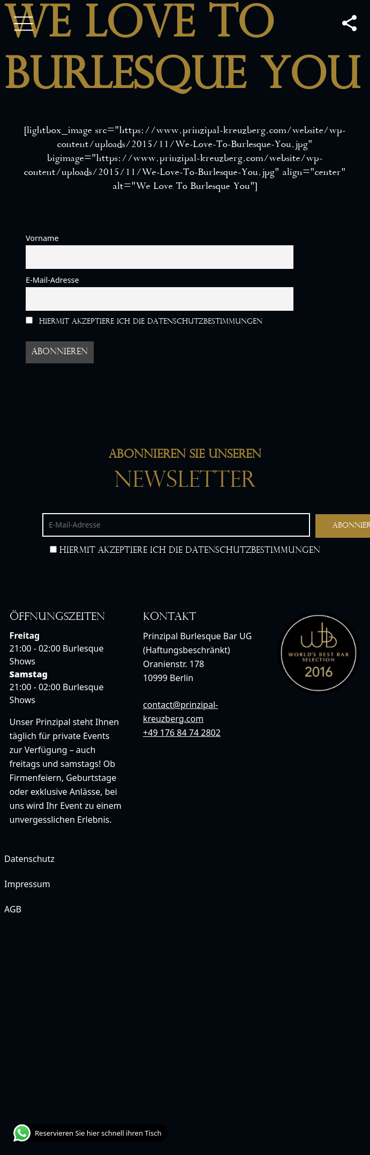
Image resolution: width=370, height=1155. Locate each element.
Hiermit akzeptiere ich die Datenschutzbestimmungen (144, 321)
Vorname (42, 238)
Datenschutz (29, 859)
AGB (12, 909)
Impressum (27, 884)
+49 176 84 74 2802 (182, 733)
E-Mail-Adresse (52, 280)
